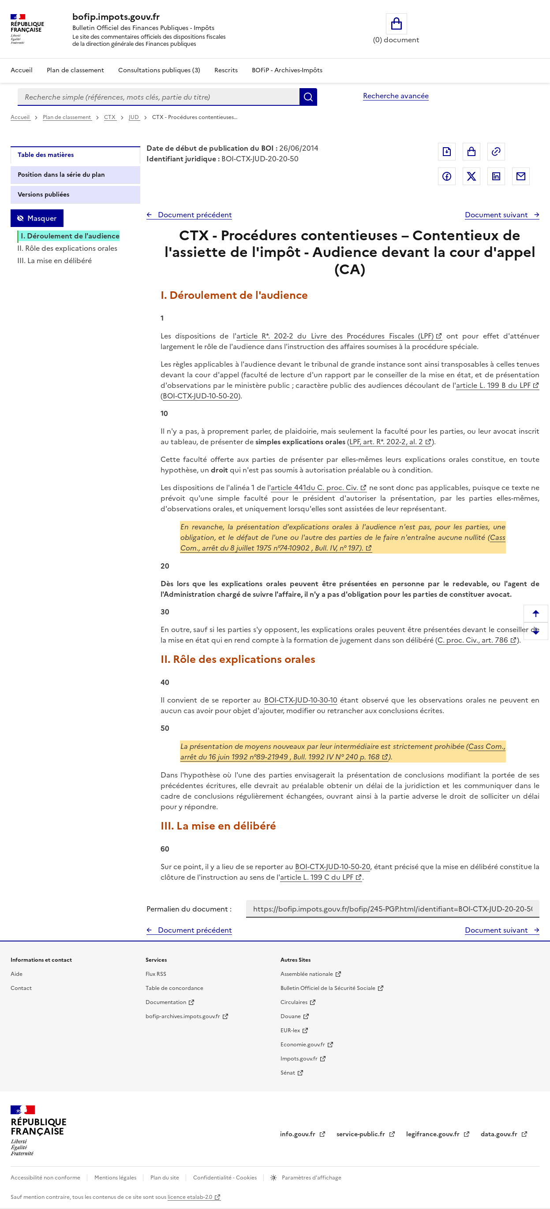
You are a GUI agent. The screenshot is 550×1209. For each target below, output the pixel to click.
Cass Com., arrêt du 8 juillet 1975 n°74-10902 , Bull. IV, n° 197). (343, 542)
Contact (21, 988)
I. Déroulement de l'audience (70, 236)
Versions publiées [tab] (43, 194)
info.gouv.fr (298, 1134)
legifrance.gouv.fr (433, 1134)
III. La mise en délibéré (54, 260)
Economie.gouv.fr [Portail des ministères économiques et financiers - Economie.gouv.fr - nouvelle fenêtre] (303, 1045)
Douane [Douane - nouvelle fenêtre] (291, 1016)
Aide (16, 974)
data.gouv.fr (500, 1134)
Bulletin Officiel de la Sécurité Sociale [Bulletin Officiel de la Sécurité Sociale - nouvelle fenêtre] (328, 988)
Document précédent (194, 214)
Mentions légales (116, 1178)
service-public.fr (362, 1134)
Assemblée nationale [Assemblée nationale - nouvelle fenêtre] (307, 974)
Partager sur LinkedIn (496, 176)
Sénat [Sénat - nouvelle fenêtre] (288, 1073)
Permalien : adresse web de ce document (496, 151)
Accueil (22, 70)
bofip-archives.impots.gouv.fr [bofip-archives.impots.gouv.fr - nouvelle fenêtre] (183, 1016)
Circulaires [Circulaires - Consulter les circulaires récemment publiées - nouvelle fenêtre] (294, 1002)
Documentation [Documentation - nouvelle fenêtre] (166, 1002)
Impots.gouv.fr (299, 1059)
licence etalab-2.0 (190, 1197)
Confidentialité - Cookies (225, 1178)
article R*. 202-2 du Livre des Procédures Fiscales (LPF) (335, 336)
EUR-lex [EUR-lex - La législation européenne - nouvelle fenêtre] (290, 1030)
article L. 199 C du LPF (316, 877)
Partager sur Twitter (471, 176)
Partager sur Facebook (447, 176)
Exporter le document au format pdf (447, 151)
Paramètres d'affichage (311, 1178)
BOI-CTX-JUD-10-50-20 (200, 396)
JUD (134, 117)
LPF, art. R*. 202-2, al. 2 (386, 441)
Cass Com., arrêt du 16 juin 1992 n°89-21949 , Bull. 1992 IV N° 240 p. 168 (343, 751)
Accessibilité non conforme (46, 1178)
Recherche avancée (396, 95)
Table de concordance (174, 988)
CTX (110, 117)
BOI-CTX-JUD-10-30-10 (300, 700)
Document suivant (497, 214)
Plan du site (165, 1178)
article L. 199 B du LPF (493, 385)
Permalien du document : (189, 909)
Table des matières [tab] (46, 155)
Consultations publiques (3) (159, 70)
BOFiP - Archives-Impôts (287, 70)
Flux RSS (156, 974)
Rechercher (308, 97)
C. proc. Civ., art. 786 (473, 640)
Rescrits (226, 70)
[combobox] (158, 97)
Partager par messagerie (521, 176)
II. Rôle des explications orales (67, 248)
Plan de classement (67, 117)
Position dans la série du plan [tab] (61, 174)
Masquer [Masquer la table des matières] (41, 218)
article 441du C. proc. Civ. (314, 487)
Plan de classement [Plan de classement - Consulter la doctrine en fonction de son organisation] (75, 70)
